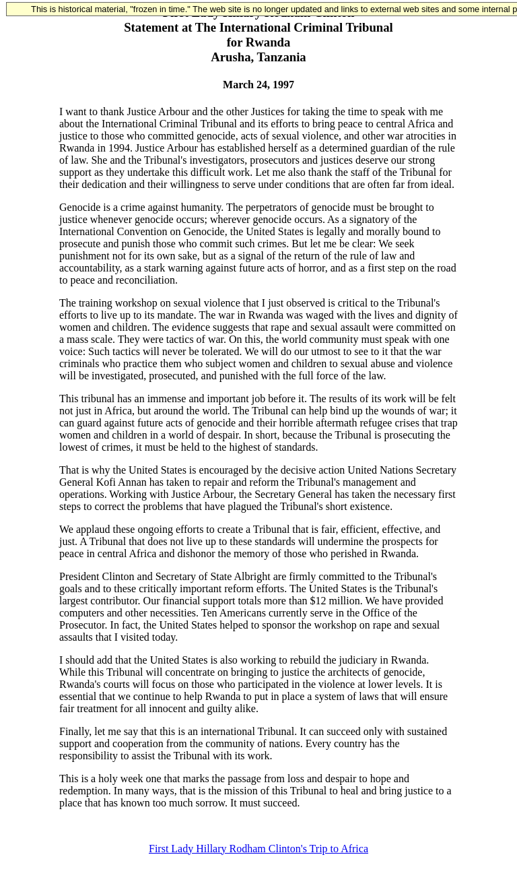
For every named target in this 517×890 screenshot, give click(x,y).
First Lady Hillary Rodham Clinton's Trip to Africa (258, 848)
